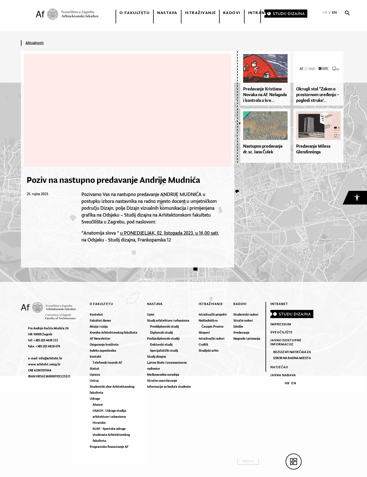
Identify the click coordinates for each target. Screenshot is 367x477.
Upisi (150, 314)
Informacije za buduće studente (169, 387)
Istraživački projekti (213, 314)
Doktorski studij (161, 345)
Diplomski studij (161, 332)
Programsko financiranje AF (109, 447)
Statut (94, 369)
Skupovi (204, 332)
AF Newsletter (100, 339)
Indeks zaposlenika (103, 351)
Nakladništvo (208, 320)
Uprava (95, 375)
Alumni (98, 405)
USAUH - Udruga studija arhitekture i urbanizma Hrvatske (109, 417)
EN (334, 12)
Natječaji (279, 367)
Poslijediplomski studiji (163, 339)
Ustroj (94, 381)
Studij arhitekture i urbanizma (168, 320)
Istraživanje (200, 12)
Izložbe (238, 326)
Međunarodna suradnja (163, 375)
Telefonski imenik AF (107, 363)
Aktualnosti (35, 42)
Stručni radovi (243, 320)
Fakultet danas (100, 320)
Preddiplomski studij (164, 326)
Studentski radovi (245, 314)
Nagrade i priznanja (246, 339)
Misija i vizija (99, 326)
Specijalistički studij (164, 351)
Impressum (280, 324)
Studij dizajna (156, 357)
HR (325, 12)
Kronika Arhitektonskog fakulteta (113, 332)
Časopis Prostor (213, 326)
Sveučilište (281, 332)
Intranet (259, 12)
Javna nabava (283, 375)
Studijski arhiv (209, 351)
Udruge (95, 399)
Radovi (232, 12)
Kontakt (95, 357)
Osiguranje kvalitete (104, 345)
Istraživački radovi (212, 339)
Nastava (167, 12)
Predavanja (241, 332)
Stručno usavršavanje (162, 381)
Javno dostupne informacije (286, 342)
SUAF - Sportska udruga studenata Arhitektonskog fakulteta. (111, 435)
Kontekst (96, 314)
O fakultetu (135, 12)
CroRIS (203, 345)
